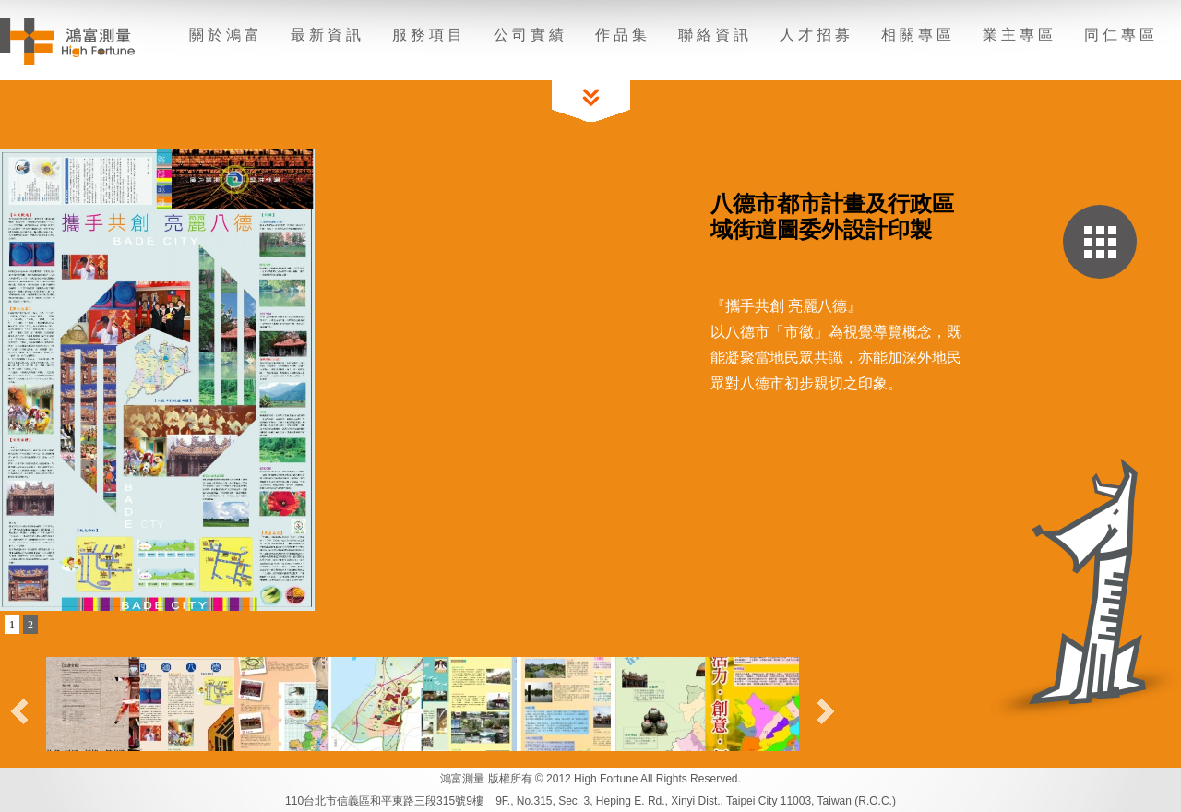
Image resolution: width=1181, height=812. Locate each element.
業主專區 (1019, 34)
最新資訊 (327, 34)
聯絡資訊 (715, 34)
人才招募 (816, 34)
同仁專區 (1121, 34)
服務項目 (429, 34)
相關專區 (918, 34)
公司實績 (530, 34)
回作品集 (1100, 242)
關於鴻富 (226, 34)
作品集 (622, 34)
